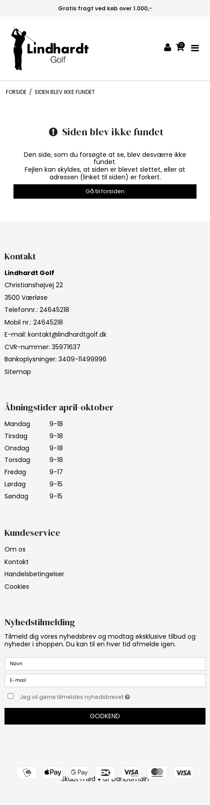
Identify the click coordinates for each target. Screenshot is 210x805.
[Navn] (105, 663)
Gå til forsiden (105, 191)
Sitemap (17, 371)
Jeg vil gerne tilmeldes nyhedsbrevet (90, 695)
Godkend (105, 716)
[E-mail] (105, 680)
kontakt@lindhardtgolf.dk (67, 334)
